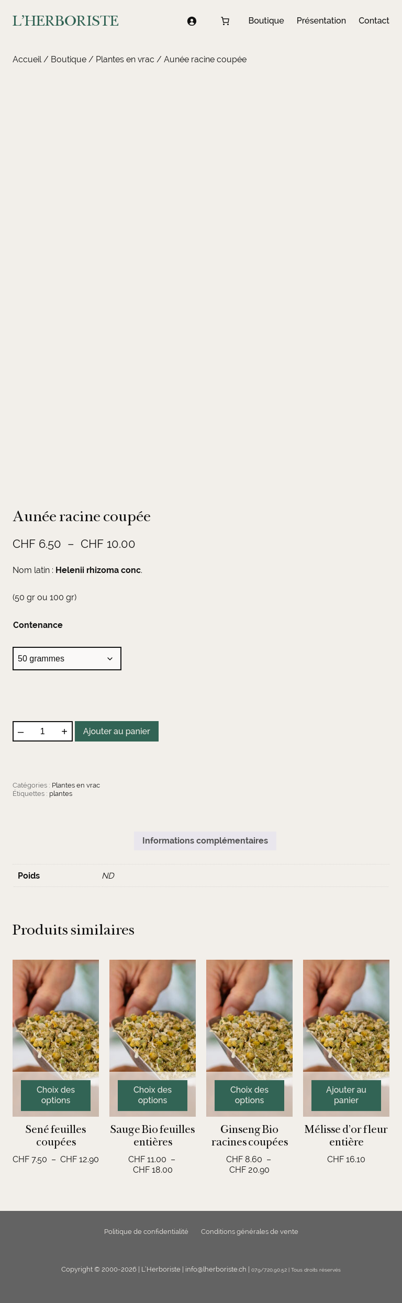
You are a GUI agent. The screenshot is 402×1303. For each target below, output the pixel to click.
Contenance (38, 625)
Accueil (27, 59)
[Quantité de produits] (42, 731)
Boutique (68, 59)
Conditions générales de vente (249, 1231)
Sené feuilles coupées (56, 1135)
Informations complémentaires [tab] (205, 841)
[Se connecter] (191, 20)
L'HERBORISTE (66, 21)
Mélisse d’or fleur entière (346, 1135)
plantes (60, 793)
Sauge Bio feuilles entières (152, 1135)
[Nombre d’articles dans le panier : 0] (225, 20)
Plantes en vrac (125, 59)
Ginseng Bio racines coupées (249, 1135)
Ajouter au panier (116, 731)
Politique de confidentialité (146, 1231)
